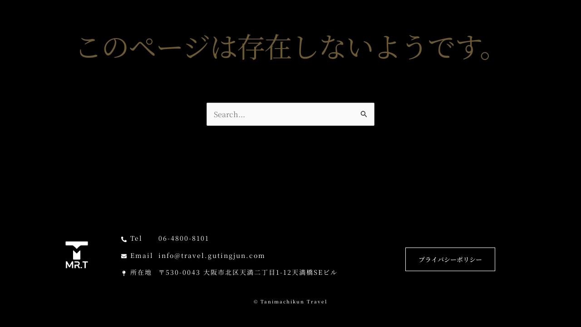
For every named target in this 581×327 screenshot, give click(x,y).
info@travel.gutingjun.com (212, 255)
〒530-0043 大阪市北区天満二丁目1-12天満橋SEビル (248, 272)
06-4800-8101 (183, 238)
